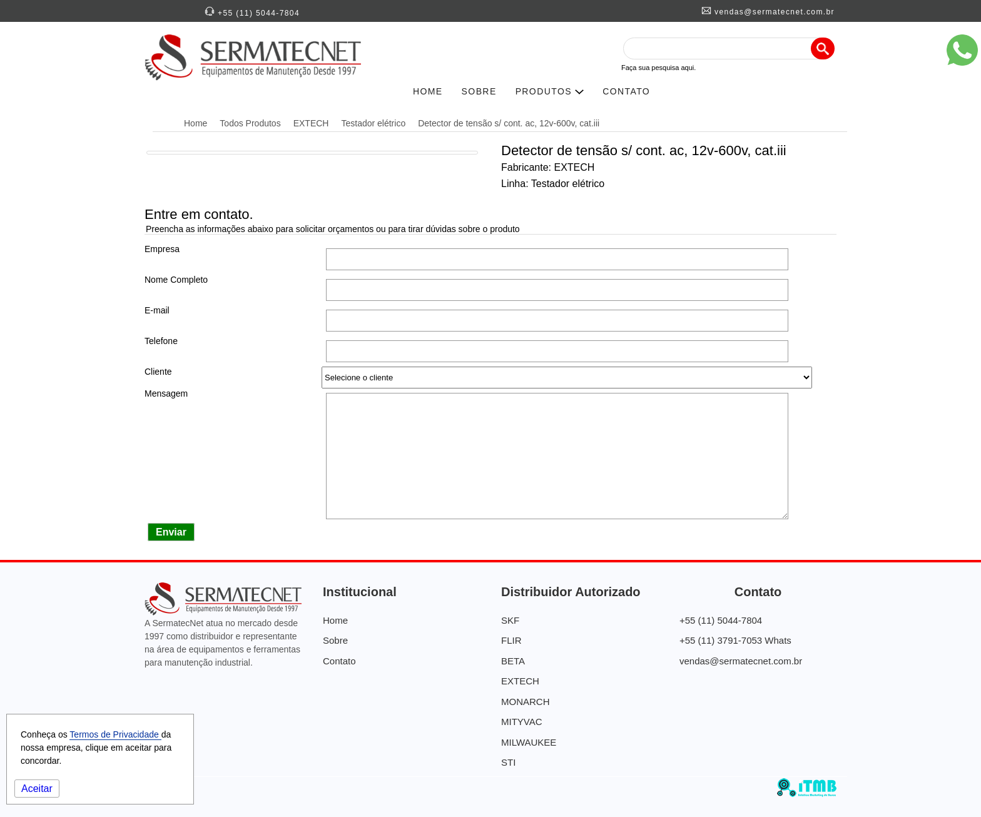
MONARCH (525, 701)
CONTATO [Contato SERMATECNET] (626, 91)
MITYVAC (521, 721)
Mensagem (166, 393)
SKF (510, 620)
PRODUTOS (550, 91)
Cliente (158, 372)
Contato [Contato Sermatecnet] (339, 661)
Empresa (162, 249)
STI (508, 762)
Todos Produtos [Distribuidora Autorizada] (250, 123)
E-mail (157, 310)
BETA (513, 661)
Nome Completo (176, 280)
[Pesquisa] (823, 48)
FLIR (511, 640)
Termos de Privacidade (115, 734)
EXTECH (520, 681)
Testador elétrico (373, 123)
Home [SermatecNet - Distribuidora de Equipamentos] (195, 123)
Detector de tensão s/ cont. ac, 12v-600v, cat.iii (508, 123)
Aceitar (37, 788)
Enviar (171, 532)
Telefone (161, 341)
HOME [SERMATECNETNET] (428, 91)
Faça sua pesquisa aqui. (658, 67)
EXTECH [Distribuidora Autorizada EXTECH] (311, 123)
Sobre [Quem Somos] (335, 640)
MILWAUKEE (528, 742)
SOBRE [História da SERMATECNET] (479, 91)
